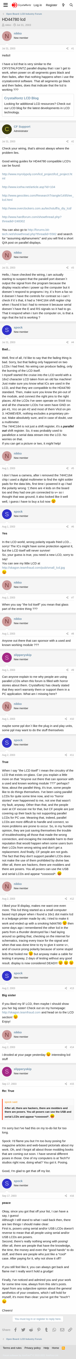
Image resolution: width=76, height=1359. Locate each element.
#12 (72, 898)
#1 (72, 48)
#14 (72, 1047)
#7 (72, 597)
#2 (72, 141)
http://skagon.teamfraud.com (21, 1012)
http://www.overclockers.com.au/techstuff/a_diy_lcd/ (37, 208)
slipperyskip (23, 655)
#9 (72, 670)
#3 (72, 267)
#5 (72, 468)
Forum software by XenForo (31, 1355)
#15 (72, 1084)
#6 (72, 526)
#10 (72, 719)
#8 (72, 633)
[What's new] (63, 5)
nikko (8, 25)
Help (46, 1347)
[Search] (71, 5)
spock (18, 327)
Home (55, 1347)
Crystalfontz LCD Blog (21, 98)
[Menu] (5, 5)
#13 (72, 988)
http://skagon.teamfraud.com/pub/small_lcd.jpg (33, 567)
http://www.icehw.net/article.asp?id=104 (28, 187)
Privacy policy (33, 1347)
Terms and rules (12, 1347)
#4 (72, 342)
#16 (72, 1195)
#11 (72, 755)
